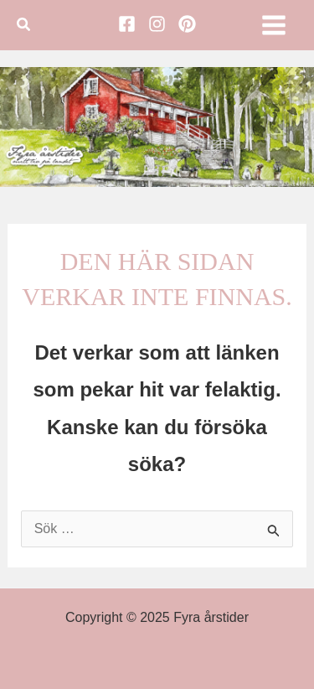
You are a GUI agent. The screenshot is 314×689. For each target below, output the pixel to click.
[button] (24, 25)
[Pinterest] (187, 24)
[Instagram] (157, 24)
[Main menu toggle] (273, 25)
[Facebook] (127, 24)
